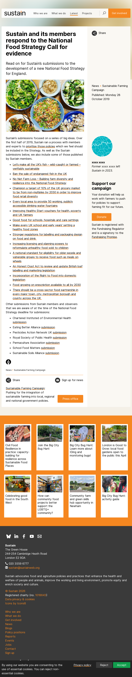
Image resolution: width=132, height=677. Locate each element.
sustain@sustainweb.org (24, 567)
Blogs (8, 628)
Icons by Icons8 (15, 603)
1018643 (40, 595)
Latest (74, 13)
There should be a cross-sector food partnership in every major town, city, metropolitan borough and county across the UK (45, 294)
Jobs (8, 644)
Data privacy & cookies (20, 599)
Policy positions (15, 632)
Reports (10, 636)
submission (19, 322)
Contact (10, 648)
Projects (87, 13)
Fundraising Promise (104, 237)
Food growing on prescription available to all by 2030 (47, 284)
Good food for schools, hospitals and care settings (46, 220)
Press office (70, 398)
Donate (101, 217)
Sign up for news (72, 380)
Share (102, 33)
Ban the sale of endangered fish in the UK (40, 173)
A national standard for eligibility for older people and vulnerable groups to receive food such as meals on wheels (47, 257)
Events (9, 640)
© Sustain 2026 (15, 591)
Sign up (9, 653)
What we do (59, 13)
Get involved (119, 13)
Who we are (40, 13)
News (95, 86)
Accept (121, 665)
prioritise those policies (40, 146)
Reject (104, 665)
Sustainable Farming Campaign (29, 370)
